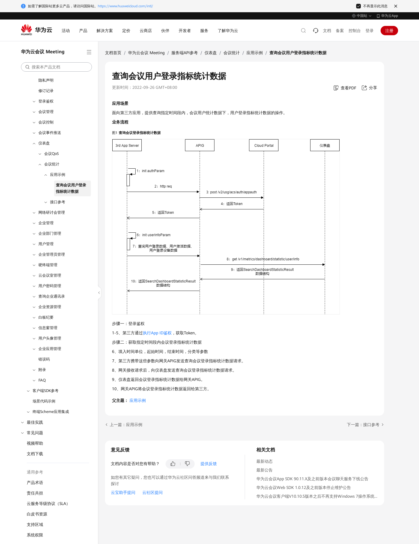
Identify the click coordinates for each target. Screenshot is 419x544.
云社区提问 (152, 492)
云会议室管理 (49, 275)
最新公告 (264, 470)
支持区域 (35, 524)
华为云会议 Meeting (146, 52)
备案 (340, 30)
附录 (42, 370)
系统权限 (35, 535)
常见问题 (35, 432)
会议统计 (51, 164)
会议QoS (51, 153)
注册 (389, 30)
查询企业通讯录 (51, 296)
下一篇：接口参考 (363, 424)
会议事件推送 (49, 132)
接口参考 (57, 202)
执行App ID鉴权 (157, 333)
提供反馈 (208, 463)
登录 (369, 30)
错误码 (44, 359)
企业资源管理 (49, 307)
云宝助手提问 (123, 492)
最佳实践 (35, 422)
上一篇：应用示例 (126, 424)
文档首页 (113, 52)
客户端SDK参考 (45, 390)
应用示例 (57, 174)
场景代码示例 (44, 401)
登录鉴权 (46, 101)
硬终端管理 (47, 265)
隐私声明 (46, 80)
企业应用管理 (49, 349)
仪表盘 (44, 143)
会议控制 (46, 122)
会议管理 (46, 111)
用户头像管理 (49, 338)
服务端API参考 (184, 52)
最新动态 (264, 461)
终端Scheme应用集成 (51, 411)
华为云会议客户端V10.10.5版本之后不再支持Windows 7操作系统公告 (319, 496)
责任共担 (35, 493)
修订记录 (46, 91)
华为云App (389, 16)
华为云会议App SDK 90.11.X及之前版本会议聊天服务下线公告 (312, 478)
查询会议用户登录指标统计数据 (71, 188)
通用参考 (35, 472)
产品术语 (35, 482)
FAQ (42, 380)
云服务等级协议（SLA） (48, 503)
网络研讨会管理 (51, 212)
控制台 (355, 30)
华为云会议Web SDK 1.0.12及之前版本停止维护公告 (303, 487)
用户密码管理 (49, 286)
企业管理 (46, 223)
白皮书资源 (37, 514)
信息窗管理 (47, 328)
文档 (327, 30)
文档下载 (35, 453)
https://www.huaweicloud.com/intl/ (125, 6)
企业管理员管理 (51, 254)
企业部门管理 (49, 233)
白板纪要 (46, 317)
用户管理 (46, 244)
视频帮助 (35, 443)
